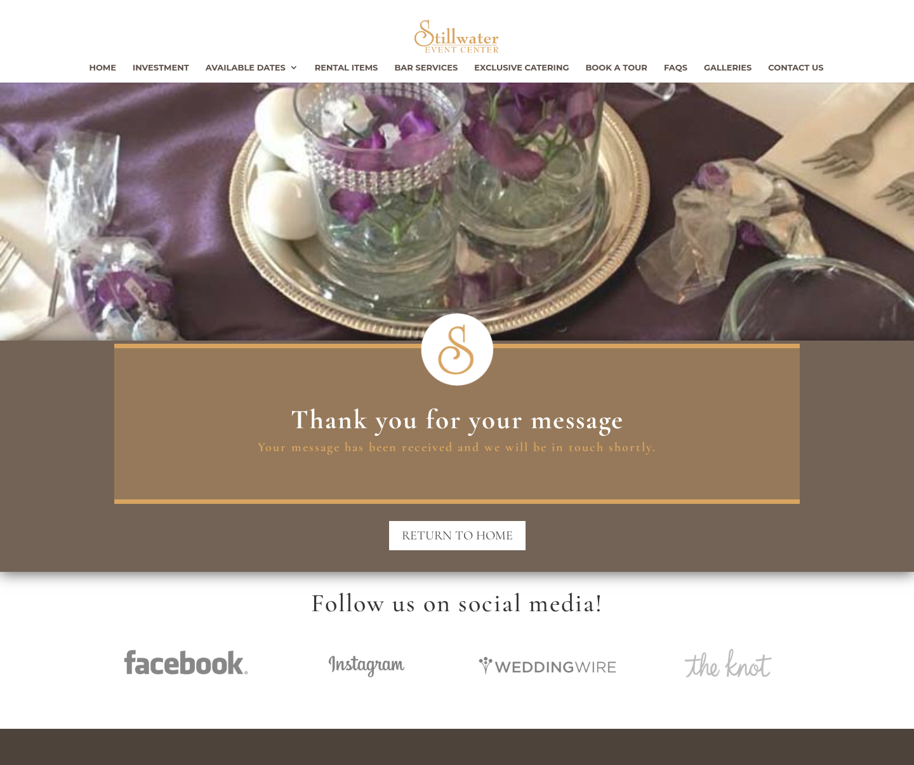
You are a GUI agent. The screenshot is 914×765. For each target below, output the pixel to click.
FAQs (675, 67)
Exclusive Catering (521, 67)
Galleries (728, 67)
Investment (161, 67)
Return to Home (457, 535)
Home (102, 67)
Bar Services (426, 67)
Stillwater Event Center (170, 746)
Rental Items (346, 67)
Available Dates (246, 67)
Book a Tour (616, 67)
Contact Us (795, 67)
